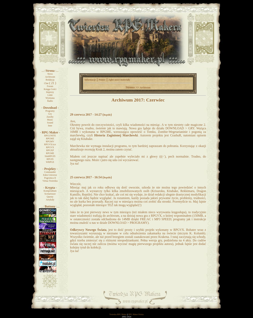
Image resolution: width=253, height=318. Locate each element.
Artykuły (50, 199)
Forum (50, 86)
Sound (50, 122)
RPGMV (50, 141)
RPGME (50, 153)
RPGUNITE (50, 135)
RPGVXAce (50, 144)
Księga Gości (50, 89)
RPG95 (50, 159)
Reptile (107, 114)
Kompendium (50, 190)
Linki (50, 95)
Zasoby (50, 116)
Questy (50, 196)
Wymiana (49, 98)
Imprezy (50, 92)
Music (50, 119)
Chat (46, 83)
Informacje (90, 79)
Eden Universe (50, 175)
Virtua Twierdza (50, 180)
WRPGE (50, 162)
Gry (50, 113)
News (50, 73)
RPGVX (50, 147)
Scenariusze (50, 193)
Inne (50, 125)
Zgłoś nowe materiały (119, 79)
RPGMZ (50, 138)
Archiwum (50, 76)
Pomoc (102, 79)
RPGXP (50, 150)
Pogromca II (50, 178)
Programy (50, 111)
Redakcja (50, 79)
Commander (50, 172)
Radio (50, 101)
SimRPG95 (50, 156)
